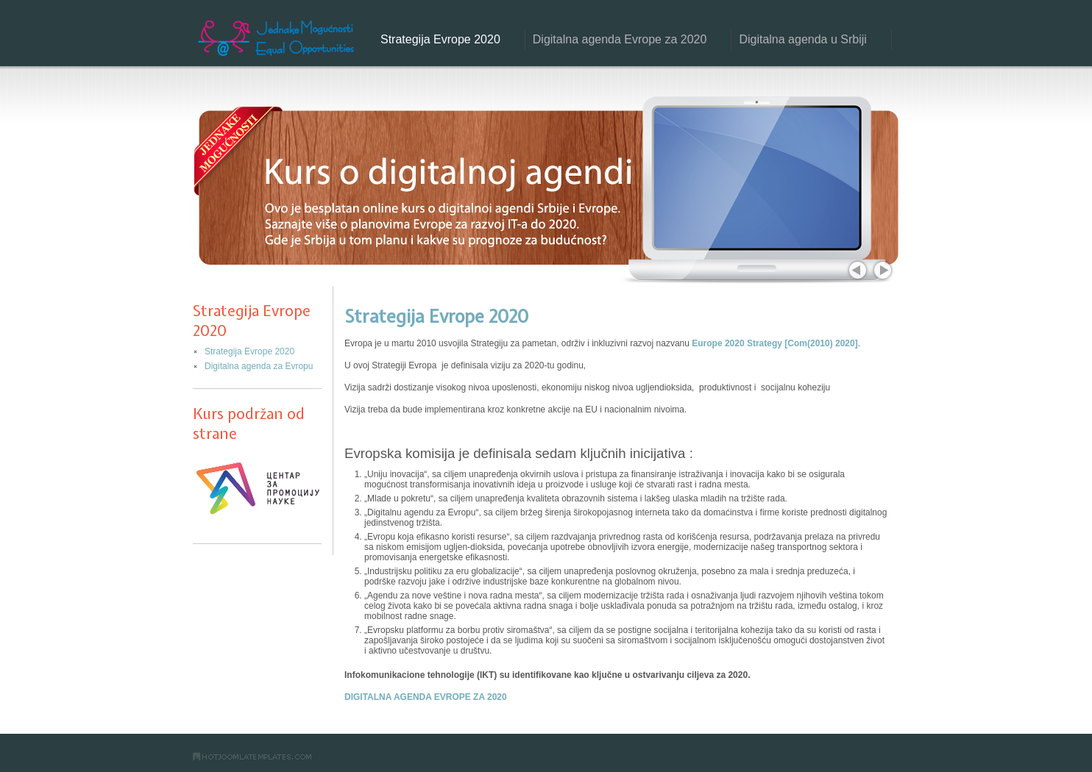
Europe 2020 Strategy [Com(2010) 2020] (774, 343)
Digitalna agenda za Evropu (259, 366)
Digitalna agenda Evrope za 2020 (620, 39)
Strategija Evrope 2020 (440, 39)
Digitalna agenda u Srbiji (802, 39)
